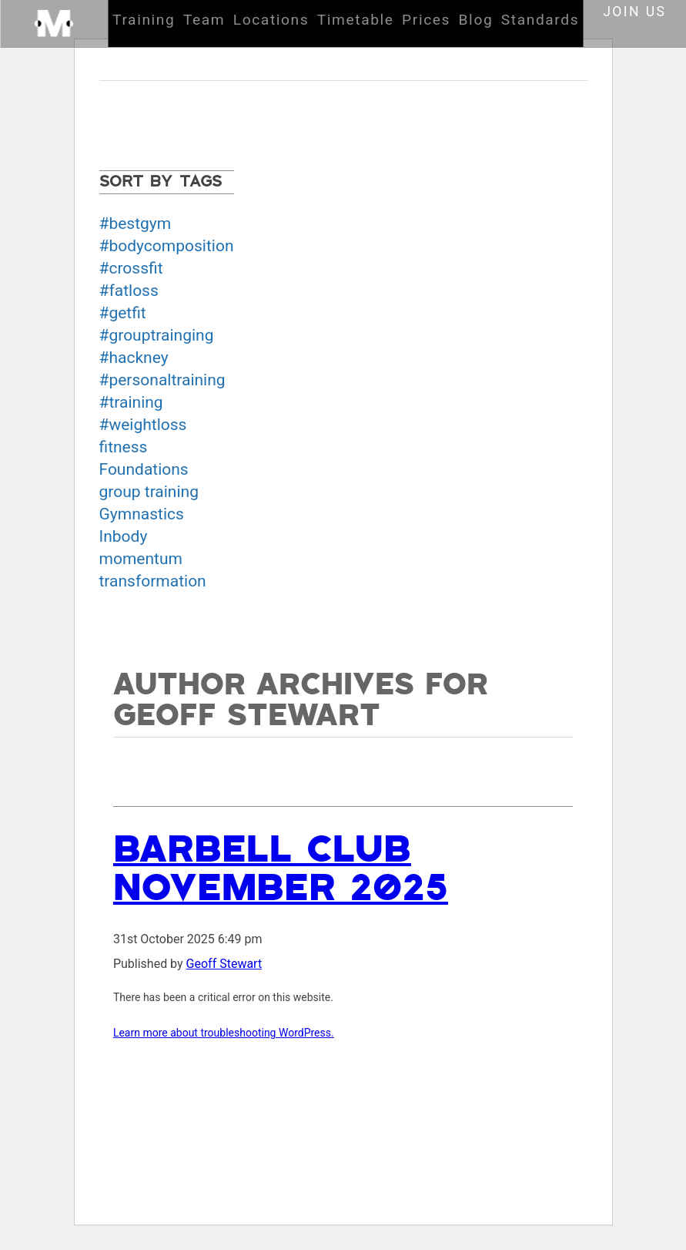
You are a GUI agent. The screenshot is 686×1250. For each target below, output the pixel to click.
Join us (634, 11)
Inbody (123, 536)
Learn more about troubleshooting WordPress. (223, 1033)
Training (143, 19)
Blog (476, 19)
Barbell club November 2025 (280, 869)
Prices (426, 19)
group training (149, 491)
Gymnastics (141, 514)
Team (204, 19)
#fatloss (129, 290)
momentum (140, 558)
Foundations (144, 469)
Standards (540, 19)
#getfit (122, 313)
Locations (271, 19)
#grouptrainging (156, 335)
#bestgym (135, 223)
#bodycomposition (166, 246)
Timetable (355, 19)
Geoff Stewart (224, 963)
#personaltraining (162, 380)
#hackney (134, 357)
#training (131, 402)
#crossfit (131, 268)
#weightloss (143, 424)
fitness (123, 447)
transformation (152, 581)
